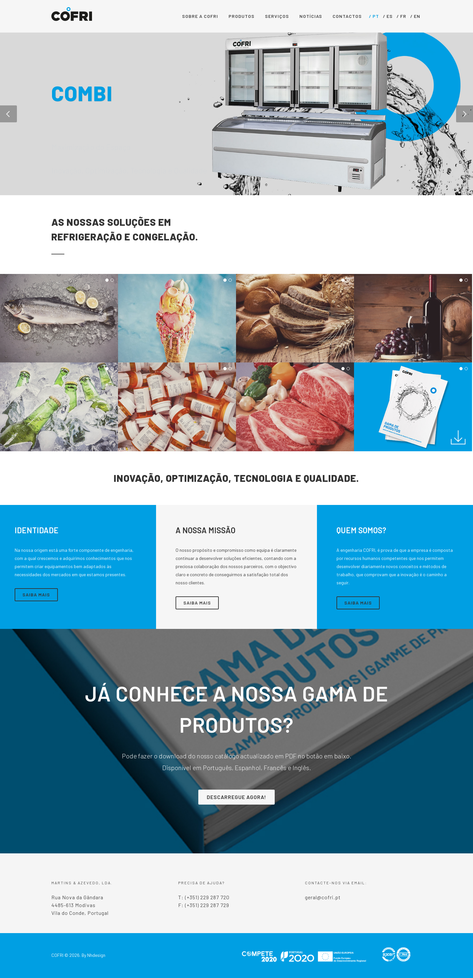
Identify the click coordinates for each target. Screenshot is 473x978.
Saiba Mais (36, 594)
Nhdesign (96, 955)
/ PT (374, 16)
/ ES (388, 16)
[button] (8, 113)
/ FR (401, 16)
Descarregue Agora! (236, 797)
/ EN (415, 16)
